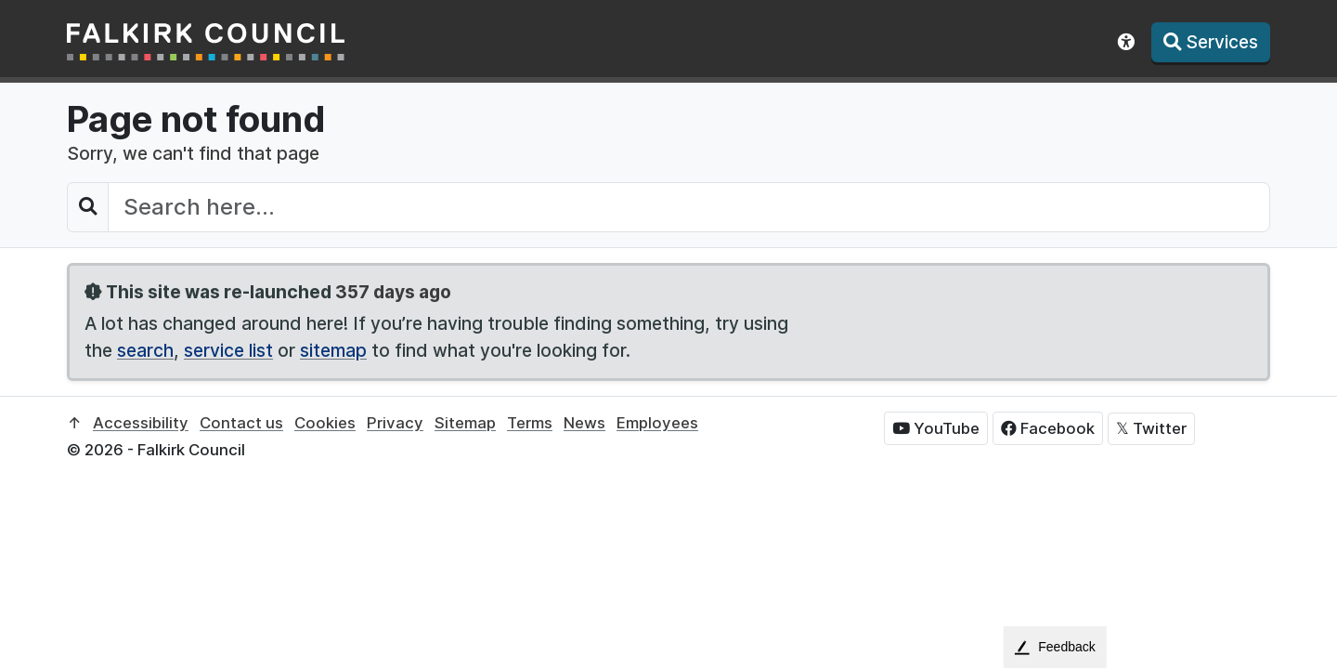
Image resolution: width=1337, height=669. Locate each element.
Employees (657, 422)
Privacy (395, 422)
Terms (529, 422)
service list (228, 350)
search (145, 350)
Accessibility (140, 422)
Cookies (325, 422)
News (584, 422)
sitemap (333, 350)
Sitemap (465, 422)
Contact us (241, 422)
